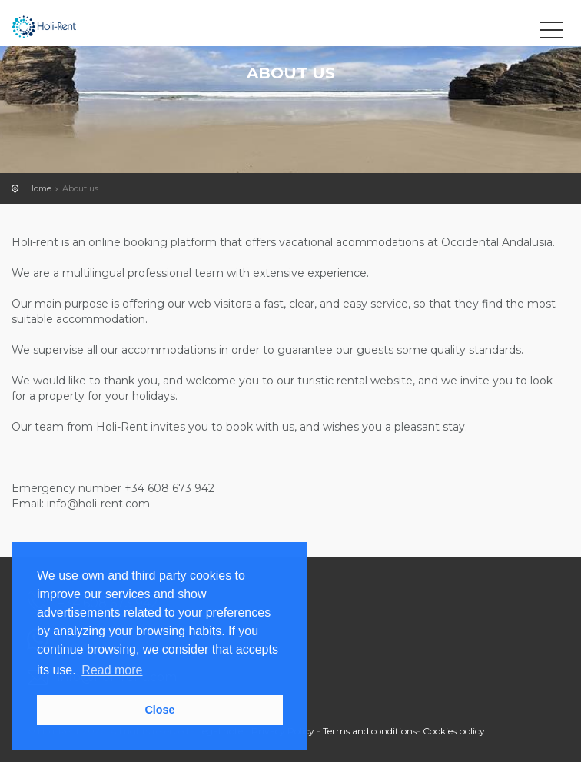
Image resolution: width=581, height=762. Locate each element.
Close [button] (159, 710)
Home (39, 188)
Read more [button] (111, 670)
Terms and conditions (370, 731)
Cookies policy (454, 731)
